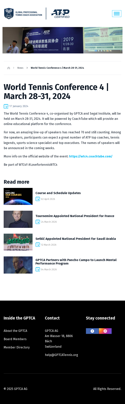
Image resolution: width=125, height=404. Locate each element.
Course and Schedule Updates (58, 193)
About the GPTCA (15, 331)
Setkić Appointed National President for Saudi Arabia (75, 239)
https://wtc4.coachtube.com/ (90, 156)
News (20, 68)
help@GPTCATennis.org (61, 355)
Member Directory (17, 347)
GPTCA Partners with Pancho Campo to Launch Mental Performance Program (76, 261)
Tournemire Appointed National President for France (74, 216)
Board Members (15, 339)
